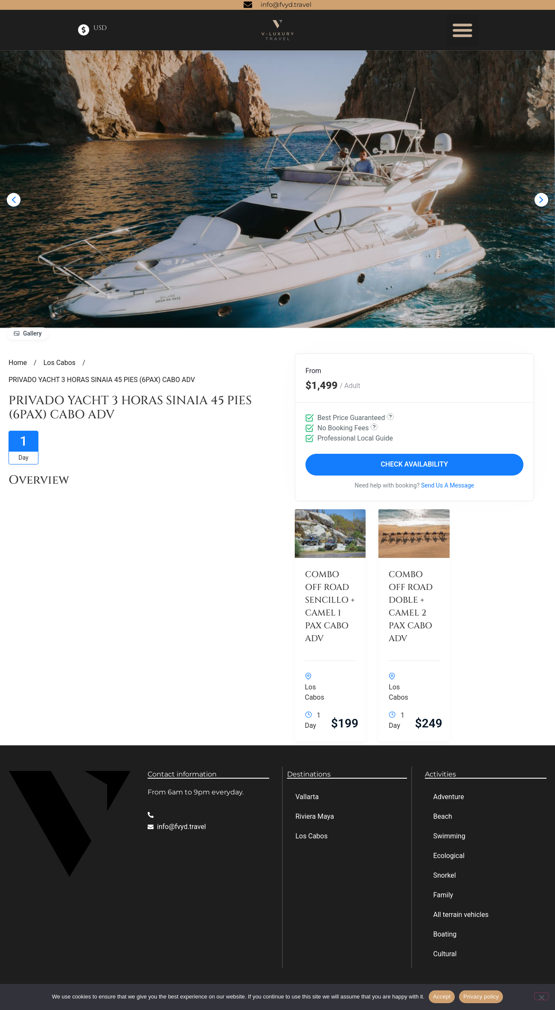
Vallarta (307, 798)
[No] (541, 996)
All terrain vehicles (461, 916)
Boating (445, 936)
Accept (441, 996)
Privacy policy (481, 996)
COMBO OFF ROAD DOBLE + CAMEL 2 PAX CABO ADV (411, 608)
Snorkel (444, 877)
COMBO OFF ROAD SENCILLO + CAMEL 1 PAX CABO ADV (330, 608)
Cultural (445, 956)
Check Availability (414, 465)
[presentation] (13, 200)
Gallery (32, 333)
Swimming (449, 838)
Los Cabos (312, 838)
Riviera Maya (315, 818)
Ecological (449, 857)
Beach (442, 818)
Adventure (448, 798)
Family (443, 897)
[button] (463, 30)
